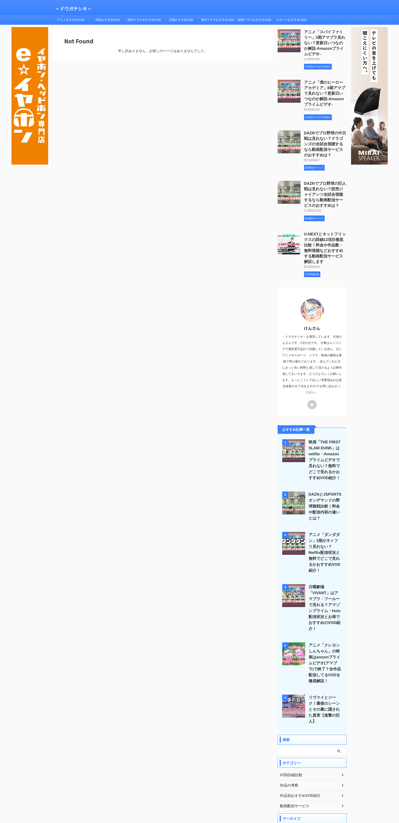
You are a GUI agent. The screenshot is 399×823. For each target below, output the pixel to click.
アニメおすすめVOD (70, 20)
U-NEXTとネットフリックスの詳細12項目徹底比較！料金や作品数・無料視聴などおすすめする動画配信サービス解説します (325, 232)
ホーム (149, 797)
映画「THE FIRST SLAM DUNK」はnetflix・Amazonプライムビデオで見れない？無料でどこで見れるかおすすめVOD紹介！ (324, 442)
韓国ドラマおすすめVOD (254, 20)
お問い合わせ (245, 797)
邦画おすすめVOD (107, 20)
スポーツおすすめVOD (291, 20)
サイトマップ (223, 797)
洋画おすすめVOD (181, 20)
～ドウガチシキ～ (73, 8)
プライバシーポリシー (195, 797)
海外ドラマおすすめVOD (217, 20)
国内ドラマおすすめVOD (144, 20)
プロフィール (167, 797)
